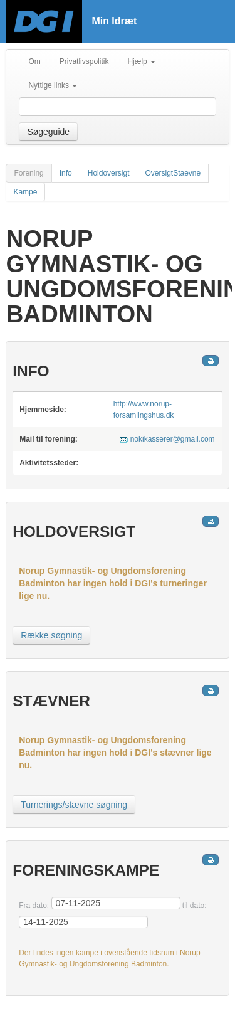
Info (66, 173)
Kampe (25, 192)
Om (34, 61)
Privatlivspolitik (84, 61)
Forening (28, 173)
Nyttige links (52, 85)
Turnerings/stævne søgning (74, 805)
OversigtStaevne (173, 173)
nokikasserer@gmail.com (172, 439)
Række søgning (51, 635)
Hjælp (141, 61)
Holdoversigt (109, 173)
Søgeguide (48, 132)
